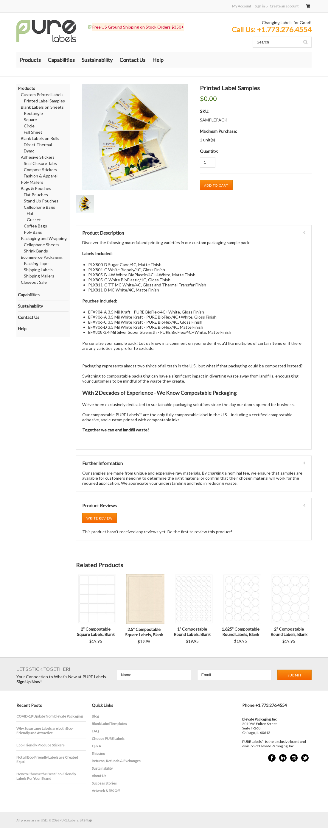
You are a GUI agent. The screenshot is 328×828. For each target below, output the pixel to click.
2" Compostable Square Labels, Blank (96, 631)
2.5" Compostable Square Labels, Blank (144, 632)
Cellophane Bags (39, 207)
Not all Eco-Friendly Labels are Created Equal (47, 759)
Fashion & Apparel (40, 175)
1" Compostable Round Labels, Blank (192, 631)
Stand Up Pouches (41, 200)
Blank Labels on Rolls (40, 138)
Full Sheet (33, 132)
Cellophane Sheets (41, 244)
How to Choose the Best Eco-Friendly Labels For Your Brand (46, 776)
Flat (30, 213)
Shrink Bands (36, 250)
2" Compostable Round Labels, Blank (289, 631)
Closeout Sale (34, 282)
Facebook (272, 758)
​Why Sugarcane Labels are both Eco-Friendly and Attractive (44, 730)
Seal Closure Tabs (40, 163)
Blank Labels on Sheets (42, 107)
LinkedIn (283, 758)
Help (158, 60)
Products (30, 60)
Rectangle (33, 113)
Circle (29, 125)
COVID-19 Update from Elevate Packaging (49, 716)
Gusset (34, 219)
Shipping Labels (38, 269)
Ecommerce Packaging (42, 257)
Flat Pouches (36, 194)
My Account (241, 6)
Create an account (284, 6)
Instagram (294, 758)
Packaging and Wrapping (44, 238)
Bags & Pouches (36, 188)
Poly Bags (33, 232)
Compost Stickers (40, 169)
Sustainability (97, 60)
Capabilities (61, 60)
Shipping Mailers (39, 275)
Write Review (99, 518)
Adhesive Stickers (38, 157)
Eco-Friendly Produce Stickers (40, 745)
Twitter (305, 758)
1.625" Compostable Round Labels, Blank (240, 631)
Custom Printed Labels (42, 94)
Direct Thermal (38, 144)
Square (30, 119)
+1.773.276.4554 (284, 29)
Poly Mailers (32, 182)
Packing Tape (36, 263)
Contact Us (132, 60)
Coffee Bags (35, 225)
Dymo (29, 150)
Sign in (260, 6)
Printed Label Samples (44, 100)
